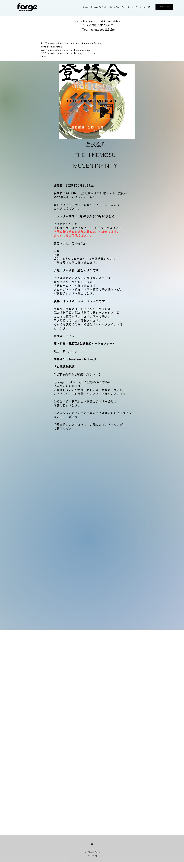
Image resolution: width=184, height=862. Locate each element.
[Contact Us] (164, 7)
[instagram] (148, 7)
